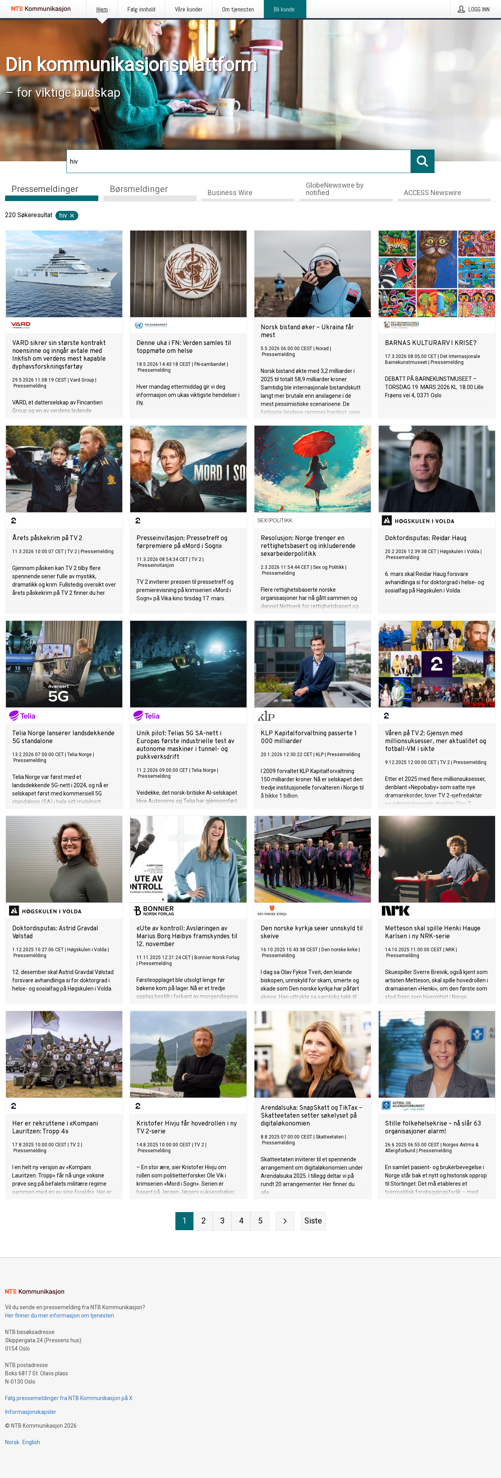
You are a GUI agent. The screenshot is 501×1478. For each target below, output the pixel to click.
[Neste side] (285, 1221)
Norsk (12, 1442)
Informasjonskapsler (30, 1412)
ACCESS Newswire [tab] (432, 193)
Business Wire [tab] (230, 193)
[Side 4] (241, 1221)
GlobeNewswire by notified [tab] (334, 189)
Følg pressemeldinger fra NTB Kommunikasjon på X (69, 1398)
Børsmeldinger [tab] (139, 188)
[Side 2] (203, 1221)
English (31, 1442)
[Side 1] (184, 1221)
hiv (67, 215)
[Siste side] (313, 1221)
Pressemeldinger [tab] (44, 188)
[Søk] (238, 161)
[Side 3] (222, 1221)
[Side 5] (260, 1221)
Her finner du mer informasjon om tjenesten (59, 1315)
